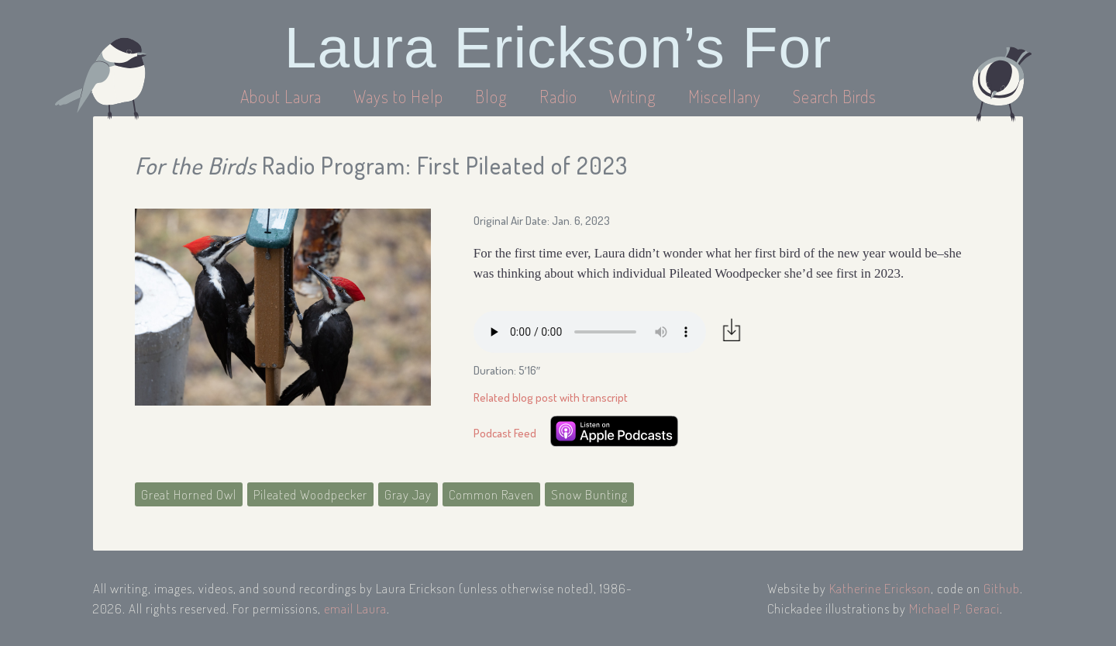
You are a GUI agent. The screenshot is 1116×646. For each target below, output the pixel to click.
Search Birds (835, 96)
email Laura (355, 608)
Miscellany (724, 96)
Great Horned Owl (188, 494)
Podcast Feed (505, 433)
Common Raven (491, 494)
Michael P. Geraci (954, 608)
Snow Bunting (589, 494)
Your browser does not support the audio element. (590, 332)
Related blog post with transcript (551, 397)
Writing (632, 96)
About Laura (283, 96)
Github (1001, 588)
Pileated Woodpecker (310, 494)
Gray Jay (408, 494)
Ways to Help (400, 96)
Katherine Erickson (880, 588)
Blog (491, 96)
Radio (560, 96)
